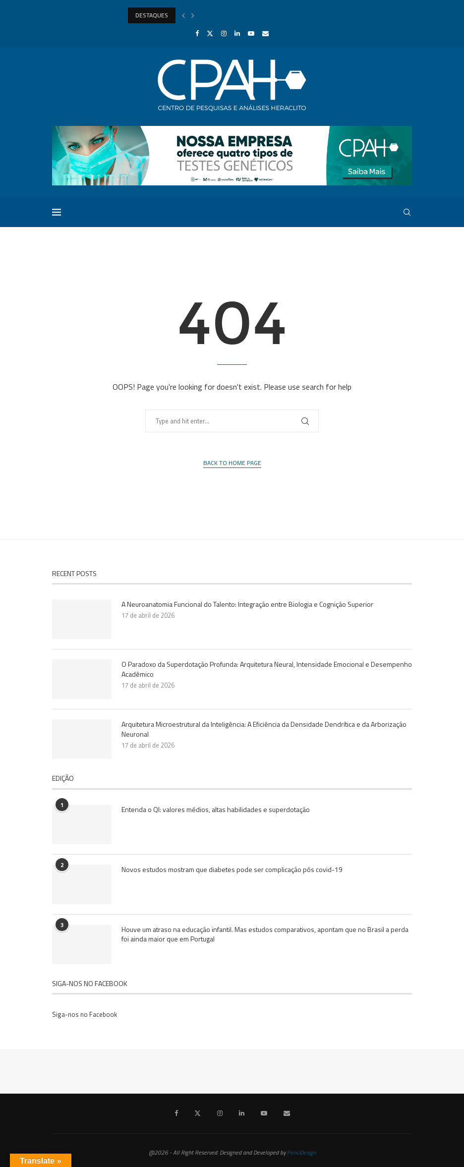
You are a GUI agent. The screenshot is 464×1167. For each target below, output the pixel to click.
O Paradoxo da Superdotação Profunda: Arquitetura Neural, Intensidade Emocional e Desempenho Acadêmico (266, 669)
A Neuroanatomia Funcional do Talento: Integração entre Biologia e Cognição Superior (247, 604)
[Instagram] (224, 33)
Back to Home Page (232, 463)
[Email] (265, 33)
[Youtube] (251, 33)
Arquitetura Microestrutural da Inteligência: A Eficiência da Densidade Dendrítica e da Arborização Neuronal (263, 729)
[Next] (193, 15)
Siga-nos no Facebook (84, 1014)
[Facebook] (197, 33)
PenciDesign (301, 1152)
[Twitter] (210, 33)
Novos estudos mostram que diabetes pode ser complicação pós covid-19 (232, 870)
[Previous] (183, 15)
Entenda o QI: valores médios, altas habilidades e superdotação (215, 810)
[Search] (407, 212)
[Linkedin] (237, 33)
